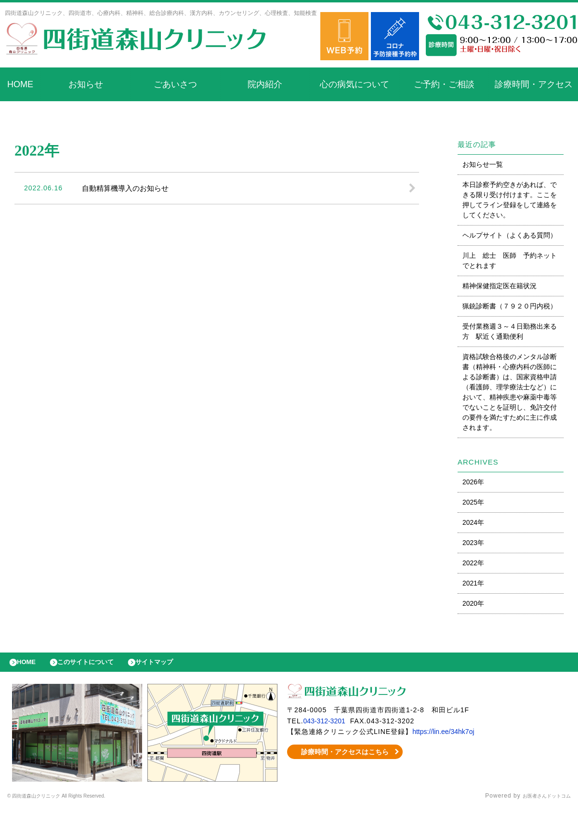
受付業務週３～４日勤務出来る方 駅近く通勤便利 (509, 331)
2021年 (473, 583)
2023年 (473, 542)
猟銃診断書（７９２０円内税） (509, 306)
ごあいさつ (175, 84)
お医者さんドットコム (539, 801)
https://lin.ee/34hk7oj (448, 736)
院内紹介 (265, 84)
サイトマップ (176, 664)
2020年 (473, 603)
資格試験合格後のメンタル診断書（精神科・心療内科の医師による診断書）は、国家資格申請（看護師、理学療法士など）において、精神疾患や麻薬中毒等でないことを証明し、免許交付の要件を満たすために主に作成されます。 (509, 392)
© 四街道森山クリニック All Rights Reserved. (74, 801)
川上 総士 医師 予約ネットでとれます (509, 260)
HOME (20, 84)
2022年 (473, 563)
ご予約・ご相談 (444, 84)
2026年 (473, 482)
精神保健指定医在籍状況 (499, 286)
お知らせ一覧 (482, 164)
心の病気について (354, 84)
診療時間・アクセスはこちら (345, 756)
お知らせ (85, 84)
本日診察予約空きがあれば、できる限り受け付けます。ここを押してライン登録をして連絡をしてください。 (509, 200)
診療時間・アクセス (534, 84)
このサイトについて (98, 664)
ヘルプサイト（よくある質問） (509, 235)
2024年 (473, 522)
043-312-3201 (327, 726)
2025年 (473, 502)
